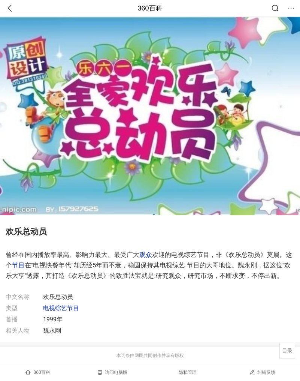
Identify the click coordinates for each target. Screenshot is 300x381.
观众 (145, 254)
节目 (18, 265)
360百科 (149, 8)
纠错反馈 (262, 372)
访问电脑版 (112, 372)
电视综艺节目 (61, 308)
